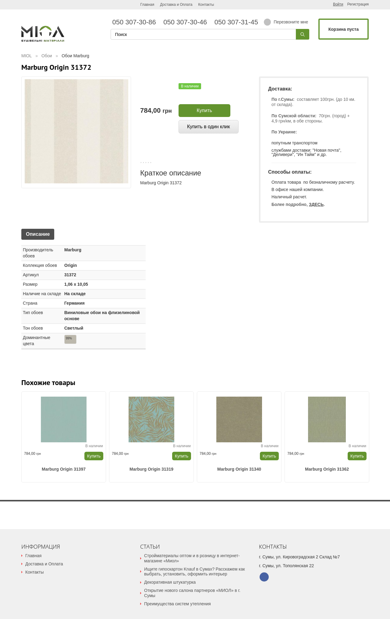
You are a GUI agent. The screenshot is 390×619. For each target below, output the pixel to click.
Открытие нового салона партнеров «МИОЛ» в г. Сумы (192, 593)
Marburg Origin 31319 (151, 469)
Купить (204, 110)
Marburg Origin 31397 (64, 469)
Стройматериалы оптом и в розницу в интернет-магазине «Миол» (192, 558)
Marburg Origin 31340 (239, 469)
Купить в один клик (208, 126)
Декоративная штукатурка (170, 582)
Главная (147, 4)
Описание (38, 234)
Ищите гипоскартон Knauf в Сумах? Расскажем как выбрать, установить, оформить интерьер (194, 572)
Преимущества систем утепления (177, 603)
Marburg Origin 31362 (327, 469)
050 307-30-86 (136, 22)
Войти (338, 4)
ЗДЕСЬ (316, 204)
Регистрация (358, 4)
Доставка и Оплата (176, 4)
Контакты (206, 4)
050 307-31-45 (235, 22)
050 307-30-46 (187, 22)
